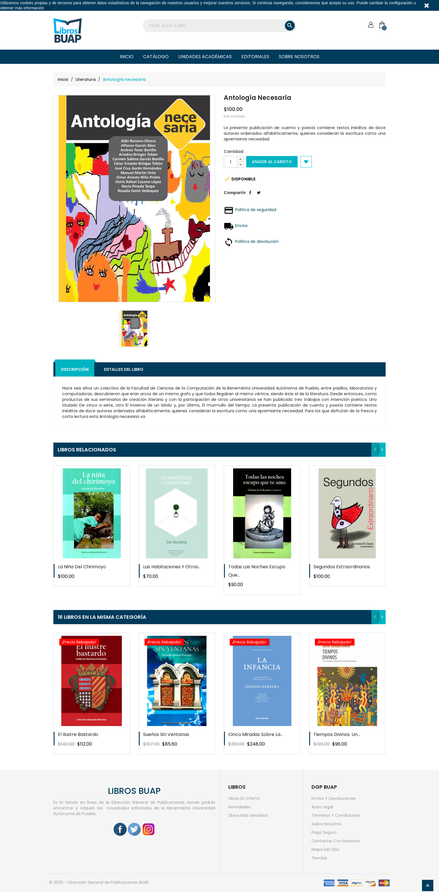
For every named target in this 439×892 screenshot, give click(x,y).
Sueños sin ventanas (166, 734)
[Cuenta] (370, 24)
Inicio (126, 56)
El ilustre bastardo (78, 734)
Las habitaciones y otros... (172, 566)
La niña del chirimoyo (82, 566)
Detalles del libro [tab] (123, 369)
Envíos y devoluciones (334, 798)
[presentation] (375, 450)
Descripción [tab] (75, 369)
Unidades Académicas (205, 56)
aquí (49, 8)
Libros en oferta (244, 798)
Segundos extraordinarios (341, 566)
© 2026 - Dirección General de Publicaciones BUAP (99, 882)
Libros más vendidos (248, 815)
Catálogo (156, 56)
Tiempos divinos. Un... (336, 734)
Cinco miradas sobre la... (255, 734)
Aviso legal (322, 807)
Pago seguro (324, 832)
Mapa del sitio (325, 849)
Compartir (250, 196)
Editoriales (255, 56)
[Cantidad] (230, 161)
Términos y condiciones (336, 815)
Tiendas (319, 858)
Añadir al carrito (272, 162)
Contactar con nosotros (336, 841)
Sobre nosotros (299, 56)
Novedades (239, 807)
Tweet (258, 196)
